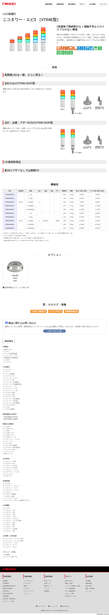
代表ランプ (47, 583)
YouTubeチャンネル (70, 596)
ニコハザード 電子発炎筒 (12, 447)
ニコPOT (7, 431)
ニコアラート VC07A (10, 465)
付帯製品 (7, 555)
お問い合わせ (68, 581)
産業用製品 (48, 4)
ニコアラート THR (10, 461)
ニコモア (7, 407)
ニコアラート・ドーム (11, 470)
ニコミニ (7, 372)
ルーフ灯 (26, 588)
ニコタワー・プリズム (11, 518)
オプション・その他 (8, 601)
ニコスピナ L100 (9, 394)
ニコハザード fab (9, 449)
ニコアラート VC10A (10, 467)
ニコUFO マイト (9, 433)
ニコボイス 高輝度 (10, 494)
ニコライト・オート (10, 545)
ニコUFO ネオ (8, 429)
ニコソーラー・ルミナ (11, 543)
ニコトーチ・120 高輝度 (11, 399)
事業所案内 (89, 583)
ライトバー (26, 593)
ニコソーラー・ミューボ (12, 439)
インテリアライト (28, 581)
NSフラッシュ (8, 453)
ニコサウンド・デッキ (11, 490)
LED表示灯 (6, 591)
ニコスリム (7, 369)
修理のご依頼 (68, 583)
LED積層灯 (6, 596)
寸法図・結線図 (38, 311)
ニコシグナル (8, 474)
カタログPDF (55, 311)
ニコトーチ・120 (9, 396)
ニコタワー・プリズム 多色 (12, 520)
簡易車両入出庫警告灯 (11, 358)
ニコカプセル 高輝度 (10, 445)
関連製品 (46, 591)
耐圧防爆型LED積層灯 (11, 419)
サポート (82, 4)
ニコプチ (7, 508)
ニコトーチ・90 (9, 380)
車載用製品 (60, 4)
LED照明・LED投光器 (9, 598)
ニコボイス (7, 492)
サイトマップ (52, 606)
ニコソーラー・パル (10, 378)
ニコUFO (7, 427)
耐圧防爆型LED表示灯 (11, 417)
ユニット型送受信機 (10, 353)
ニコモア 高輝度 (9, 409)
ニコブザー (7, 484)
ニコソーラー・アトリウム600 (13, 541)
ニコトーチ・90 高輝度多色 (13, 384)
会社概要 (88, 581)
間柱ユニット (48, 586)
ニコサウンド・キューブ (12, 486)
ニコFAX (7, 360)
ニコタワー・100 (9, 531)
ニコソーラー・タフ (10, 386)
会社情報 (92, 4)
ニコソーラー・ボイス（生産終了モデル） (17, 500)
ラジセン (7, 351)
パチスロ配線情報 (70, 591)
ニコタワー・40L (9, 514)
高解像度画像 (71, 311)
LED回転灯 (6, 583)
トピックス (103, 4)
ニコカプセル (8, 443)
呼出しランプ (48, 581)
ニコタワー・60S (9, 522)
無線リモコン (8, 349)
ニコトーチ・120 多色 (11, 401)
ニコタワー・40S (9, 512)
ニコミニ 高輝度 (9, 374)
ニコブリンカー (9, 451)
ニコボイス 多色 (9, 496)
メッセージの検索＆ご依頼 (72, 586)
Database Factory (103, 614)
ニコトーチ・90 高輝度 (11, 382)
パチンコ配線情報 (70, 588)
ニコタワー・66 (9, 527)
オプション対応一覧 (10, 557)
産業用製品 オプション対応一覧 (17, 287)
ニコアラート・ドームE (11, 472)
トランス (46, 588)
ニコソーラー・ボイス (11, 498)
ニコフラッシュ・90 (10, 388)
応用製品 (5, 581)
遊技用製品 (71, 4)
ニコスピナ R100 (9, 392)
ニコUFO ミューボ (10, 437)
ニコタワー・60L (9, 524)
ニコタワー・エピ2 (10, 516)
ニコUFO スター (9, 435)
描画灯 (25, 586)
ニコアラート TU (9, 463)
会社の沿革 (89, 586)
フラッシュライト (28, 591)
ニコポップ (7, 476)
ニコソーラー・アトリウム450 (13, 538)
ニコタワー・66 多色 (10, 529)
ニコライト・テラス (10, 547)
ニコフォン (7, 362)
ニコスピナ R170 (9, 405)
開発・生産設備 (90, 588)
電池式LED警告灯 (8, 588)
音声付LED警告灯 (8, 593)
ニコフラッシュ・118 (11, 390)
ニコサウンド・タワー (11, 488)
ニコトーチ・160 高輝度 (11, 403)
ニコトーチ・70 (9, 376)
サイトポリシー (41, 606)
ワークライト (27, 583)
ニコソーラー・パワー (11, 356)
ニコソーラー (8, 441)
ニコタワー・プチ (9, 510)
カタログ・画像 (69, 593)
